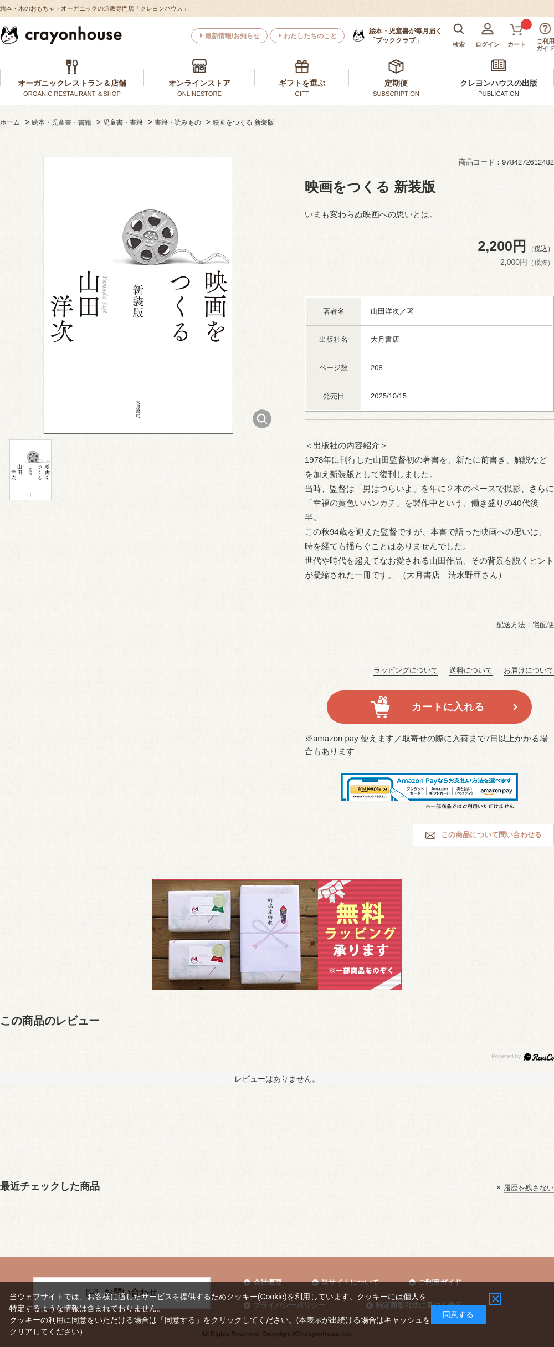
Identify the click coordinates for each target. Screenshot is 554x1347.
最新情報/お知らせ (232, 36)
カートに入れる (448, 707)
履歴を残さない (529, 1187)
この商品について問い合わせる (491, 835)
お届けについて (529, 670)
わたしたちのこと (310, 36)
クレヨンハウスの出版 (498, 83)
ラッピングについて (405, 670)
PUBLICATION (498, 93)
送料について (471, 670)
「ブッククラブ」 (405, 35)
